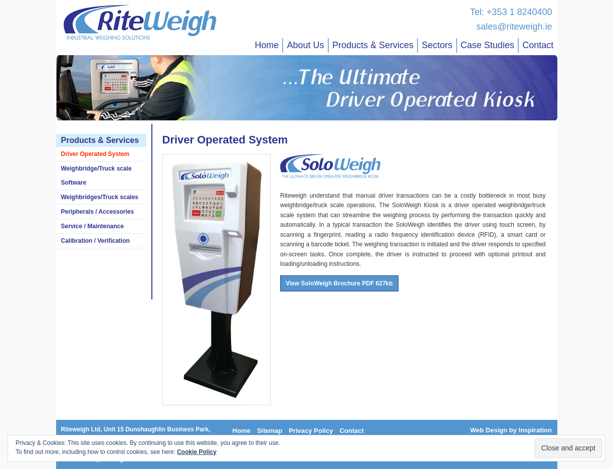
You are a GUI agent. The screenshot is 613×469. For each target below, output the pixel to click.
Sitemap (270, 430)
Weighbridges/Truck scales (100, 197)
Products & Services (373, 45)
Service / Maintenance (92, 226)
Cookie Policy (197, 451)
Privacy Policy (311, 430)
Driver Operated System (95, 154)
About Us (305, 45)
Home (267, 45)
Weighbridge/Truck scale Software (96, 175)
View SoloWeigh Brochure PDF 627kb (339, 283)
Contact (537, 45)
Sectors (437, 45)
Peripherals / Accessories (97, 211)
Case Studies (487, 45)
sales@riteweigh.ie (514, 27)
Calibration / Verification (95, 240)
